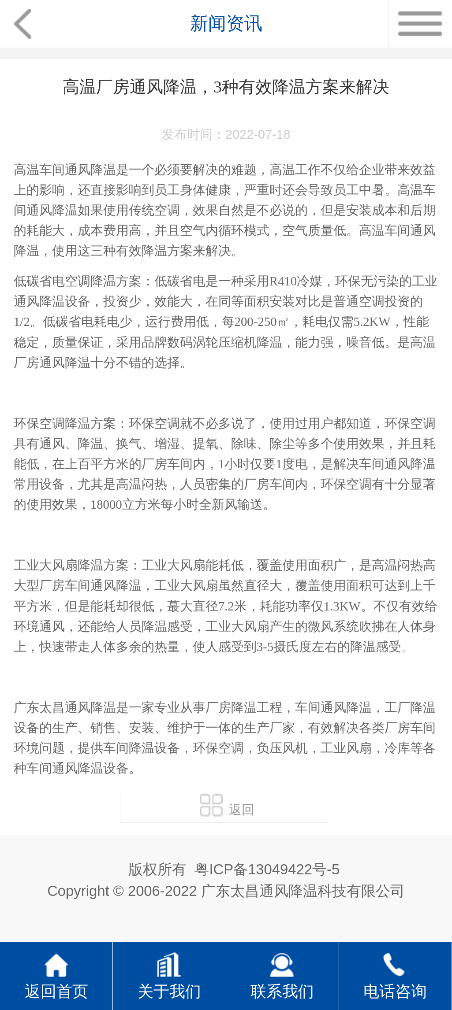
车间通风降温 (397, 464)
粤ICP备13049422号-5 (267, 869)
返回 (227, 805)
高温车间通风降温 (65, 170)
